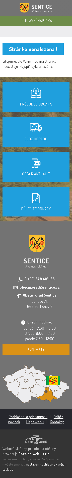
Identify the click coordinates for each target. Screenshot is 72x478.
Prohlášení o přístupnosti (28, 416)
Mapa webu (35, 421)
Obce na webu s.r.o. (34, 453)
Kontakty (36, 349)
